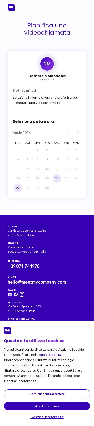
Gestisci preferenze (47, 417)
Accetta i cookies (47, 406)
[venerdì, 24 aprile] (57, 178)
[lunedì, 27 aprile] (18, 188)
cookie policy (50, 354)
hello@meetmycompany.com (37, 282)
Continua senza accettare (47, 394)
